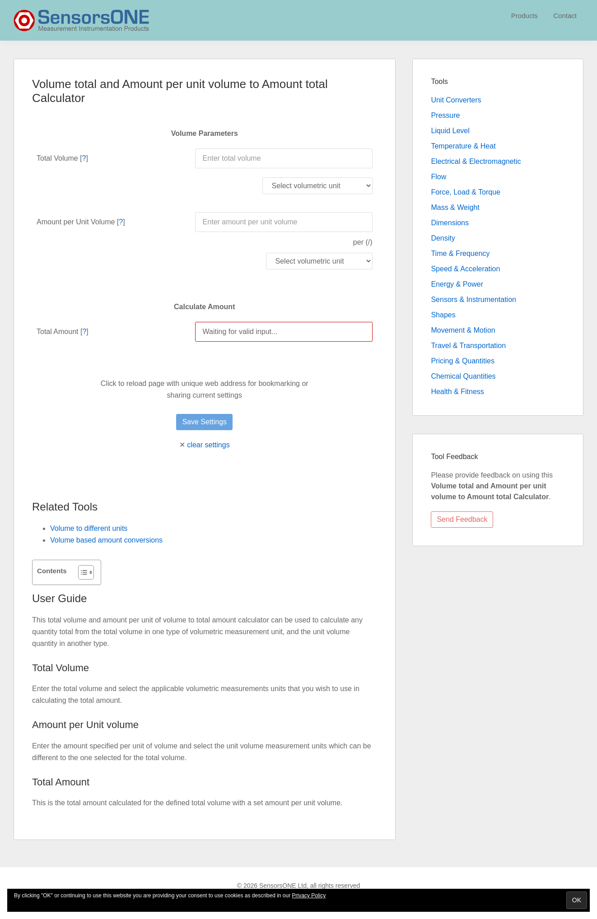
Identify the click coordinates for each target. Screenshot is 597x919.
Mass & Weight (455, 207)
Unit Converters (456, 100)
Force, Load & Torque (465, 192)
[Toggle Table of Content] (81, 572)
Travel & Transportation (468, 345)
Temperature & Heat (463, 146)
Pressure (445, 115)
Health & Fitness (457, 391)
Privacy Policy (309, 895)
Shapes (443, 315)
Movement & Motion (463, 330)
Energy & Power (457, 284)
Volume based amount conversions (106, 540)
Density (443, 238)
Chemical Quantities (463, 376)
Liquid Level (450, 131)
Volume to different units (88, 528)
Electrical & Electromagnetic (476, 161)
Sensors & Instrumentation (473, 299)
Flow (438, 177)
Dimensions (450, 223)
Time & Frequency (460, 253)
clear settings (208, 445)
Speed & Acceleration (465, 269)
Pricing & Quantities (462, 361)
